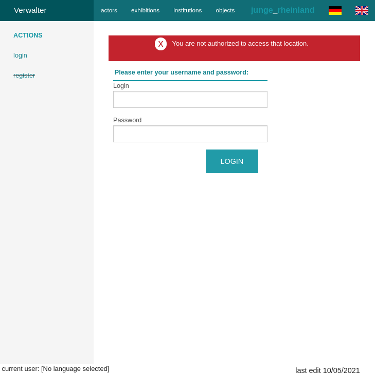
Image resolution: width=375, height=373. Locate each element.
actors (109, 10)
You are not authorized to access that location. (240, 43)
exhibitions (145, 10)
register (24, 75)
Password (127, 120)
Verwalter (30, 10)
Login (121, 85)
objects (225, 10)
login (20, 55)
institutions (187, 10)
